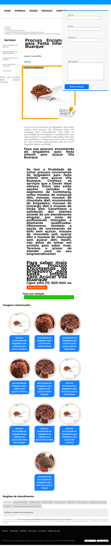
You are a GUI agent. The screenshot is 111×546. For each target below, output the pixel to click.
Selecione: (8, 503)
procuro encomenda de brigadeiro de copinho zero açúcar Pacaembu (44, 435)
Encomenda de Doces (10, 59)
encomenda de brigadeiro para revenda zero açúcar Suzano (44, 342)
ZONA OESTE (60, 503)
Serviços (47, 11)
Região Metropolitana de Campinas (27, 507)
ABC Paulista (82, 503)
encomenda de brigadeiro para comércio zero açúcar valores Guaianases (70, 343)
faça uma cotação (37, 287)
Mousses (7, 71)
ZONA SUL (71, 503)
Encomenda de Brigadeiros (10, 52)
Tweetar (27, 61)
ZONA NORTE (47, 503)
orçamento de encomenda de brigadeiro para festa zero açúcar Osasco (44, 483)
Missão (33, 11)
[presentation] (84, 51)
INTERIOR (7, 507)
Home (7, 11)
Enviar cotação (77, 87)
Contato (61, 11)
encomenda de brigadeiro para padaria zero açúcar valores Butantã (44, 389)
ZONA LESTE (35, 503)
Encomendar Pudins (9, 65)
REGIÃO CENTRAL (21, 503)
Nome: (70, 16)
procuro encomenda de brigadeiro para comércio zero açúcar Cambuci (18, 343)
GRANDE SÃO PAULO (97, 503)
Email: (70, 27)
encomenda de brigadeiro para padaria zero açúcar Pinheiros (18, 387)
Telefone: (70, 39)
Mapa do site (54, 532)
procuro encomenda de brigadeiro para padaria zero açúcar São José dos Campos (18, 436)
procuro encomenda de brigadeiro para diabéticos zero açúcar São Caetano (70, 436)
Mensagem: (70, 70)
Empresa (20, 11)
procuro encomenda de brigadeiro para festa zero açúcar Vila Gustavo (70, 389)
